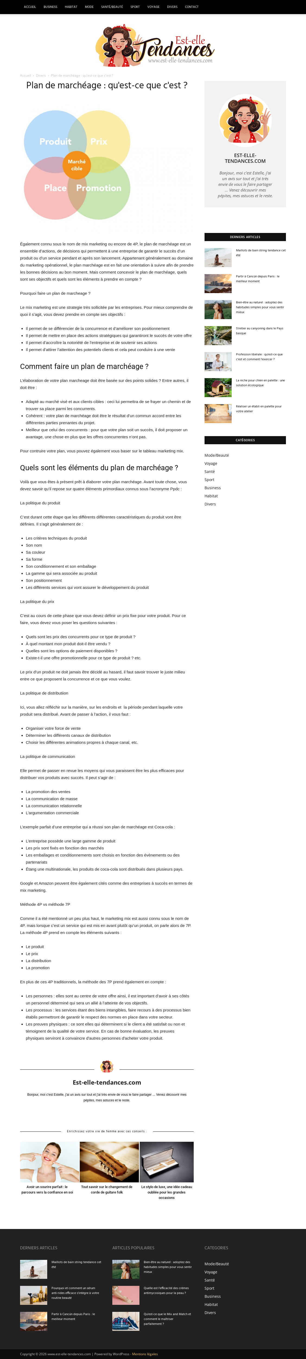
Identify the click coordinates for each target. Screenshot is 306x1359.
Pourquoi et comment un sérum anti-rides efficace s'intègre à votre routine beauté (75, 1293)
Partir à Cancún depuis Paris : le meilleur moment (257, 279)
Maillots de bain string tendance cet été (261, 253)
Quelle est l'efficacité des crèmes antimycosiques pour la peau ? (166, 1291)
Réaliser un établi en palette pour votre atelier (259, 409)
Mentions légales (145, 1354)
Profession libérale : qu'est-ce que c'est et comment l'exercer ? (259, 357)
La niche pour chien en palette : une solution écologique (260, 383)
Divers (172, 7)
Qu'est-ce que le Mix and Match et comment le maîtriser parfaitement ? (167, 1319)
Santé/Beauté (112, 7)
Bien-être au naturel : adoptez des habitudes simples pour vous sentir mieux (260, 307)
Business (50, 7)
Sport (135, 7)
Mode (89, 7)
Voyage (153, 7)
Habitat (71, 7)
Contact (192, 7)
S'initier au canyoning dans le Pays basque (259, 331)
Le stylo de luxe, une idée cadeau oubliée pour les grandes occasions (166, 1192)
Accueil (30, 7)
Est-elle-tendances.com (107, 1082)
